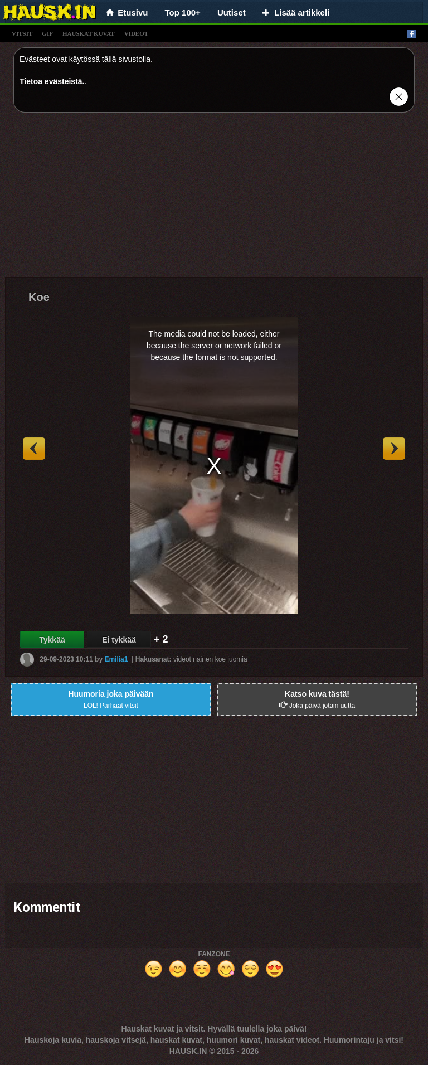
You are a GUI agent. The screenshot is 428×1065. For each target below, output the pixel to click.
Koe (39, 297)
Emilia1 (116, 659)
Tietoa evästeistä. (52, 81)
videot (136, 33)
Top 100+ (183, 12)
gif (47, 33)
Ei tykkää (119, 639)
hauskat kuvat (88, 33)
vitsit (22, 33)
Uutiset (231, 12)
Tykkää (52, 639)
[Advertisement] (214, 199)
